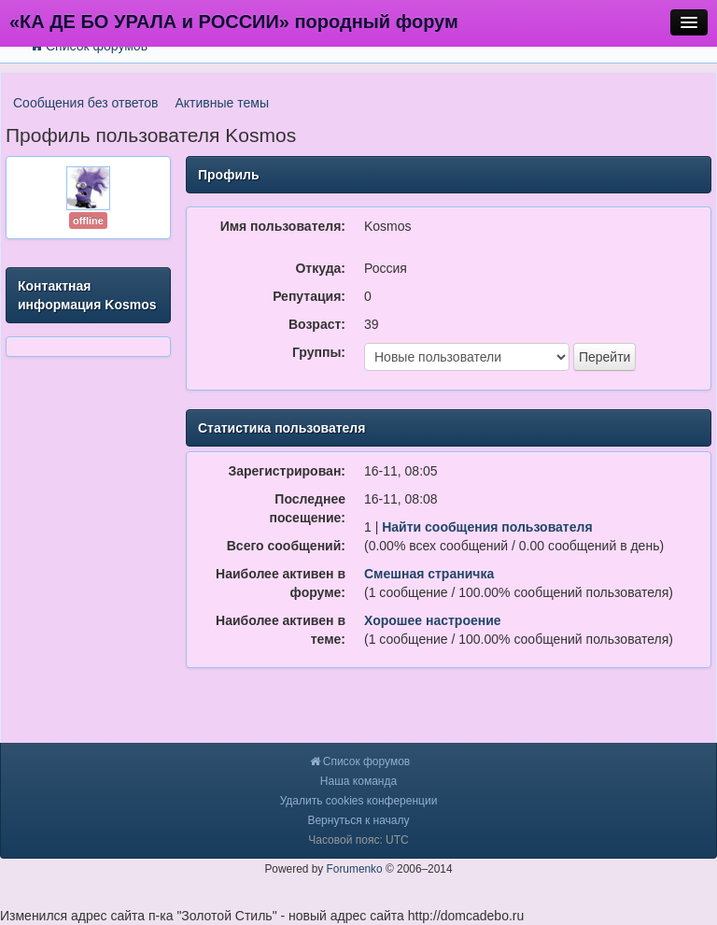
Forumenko (355, 868)
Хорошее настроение (432, 620)
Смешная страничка (429, 573)
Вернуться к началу (358, 820)
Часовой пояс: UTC (358, 840)
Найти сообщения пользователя (487, 526)
